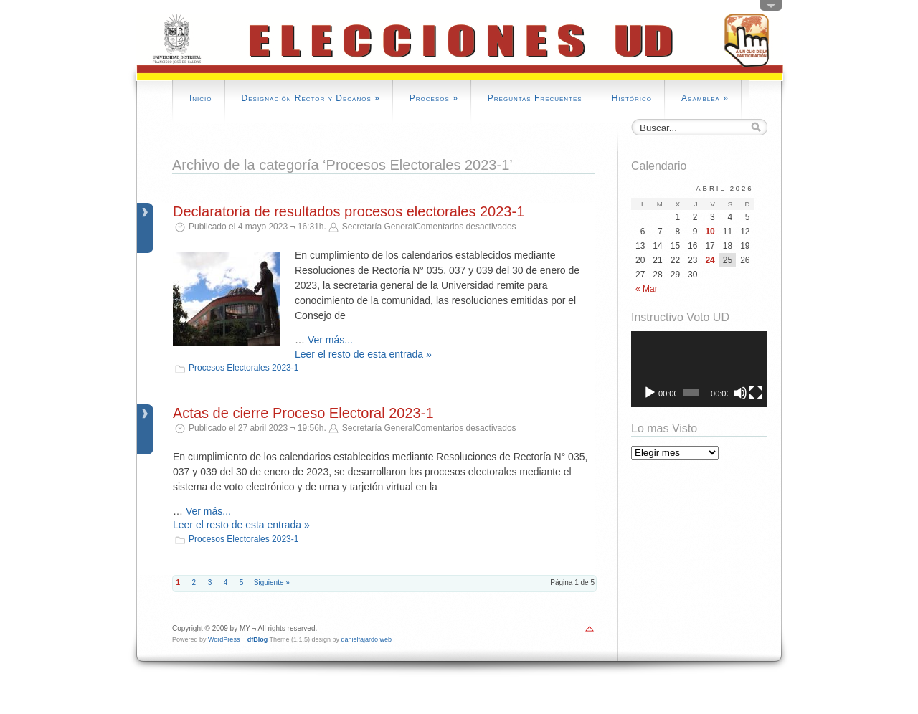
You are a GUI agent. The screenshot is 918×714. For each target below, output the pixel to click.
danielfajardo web (366, 639)
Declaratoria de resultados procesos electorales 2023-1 (348, 211)
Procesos (434, 98)
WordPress (224, 639)
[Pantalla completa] (756, 393)
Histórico (632, 98)
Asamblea (705, 98)
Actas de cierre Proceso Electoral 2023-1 (303, 413)
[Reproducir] (650, 393)
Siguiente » (272, 582)
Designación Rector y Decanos (311, 98)
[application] (699, 369)
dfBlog (257, 639)
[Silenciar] (740, 393)
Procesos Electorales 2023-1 (243, 368)
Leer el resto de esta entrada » (363, 354)
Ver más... (330, 340)
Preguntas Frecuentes (535, 98)
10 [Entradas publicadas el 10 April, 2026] (709, 231)
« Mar (646, 289)
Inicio (200, 98)
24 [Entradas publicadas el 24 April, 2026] (709, 260)
